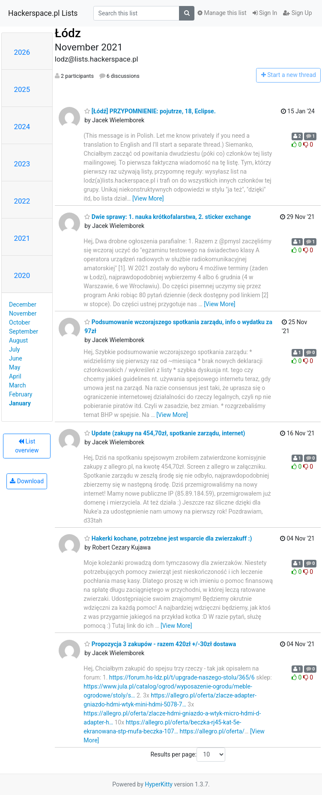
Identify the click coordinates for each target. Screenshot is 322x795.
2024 (22, 126)
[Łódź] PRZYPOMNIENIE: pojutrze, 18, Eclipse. (149, 111)
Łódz (68, 33)
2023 (22, 164)
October (19, 322)
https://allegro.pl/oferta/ (211, 731)
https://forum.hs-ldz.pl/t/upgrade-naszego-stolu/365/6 (182, 677)
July (14, 349)
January (20, 403)
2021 (22, 238)
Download (27, 481)
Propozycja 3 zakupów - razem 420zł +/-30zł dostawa (160, 644)
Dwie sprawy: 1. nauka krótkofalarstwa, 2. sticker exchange (167, 216)
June (15, 358)
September (23, 331)
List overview (27, 446)
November (22, 313)
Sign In (265, 12)
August (18, 340)
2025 (22, 89)
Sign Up (297, 12)
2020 (22, 275)
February (20, 394)
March (17, 385)
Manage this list (221, 12)
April (15, 376)
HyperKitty (159, 784)
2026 (22, 52)
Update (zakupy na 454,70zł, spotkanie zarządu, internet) (164, 433)
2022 (22, 201)
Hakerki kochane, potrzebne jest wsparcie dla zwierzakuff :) (168, 538)
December (22, 304)
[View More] (148, 198)
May (14, 367)
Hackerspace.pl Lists (43, 13)
